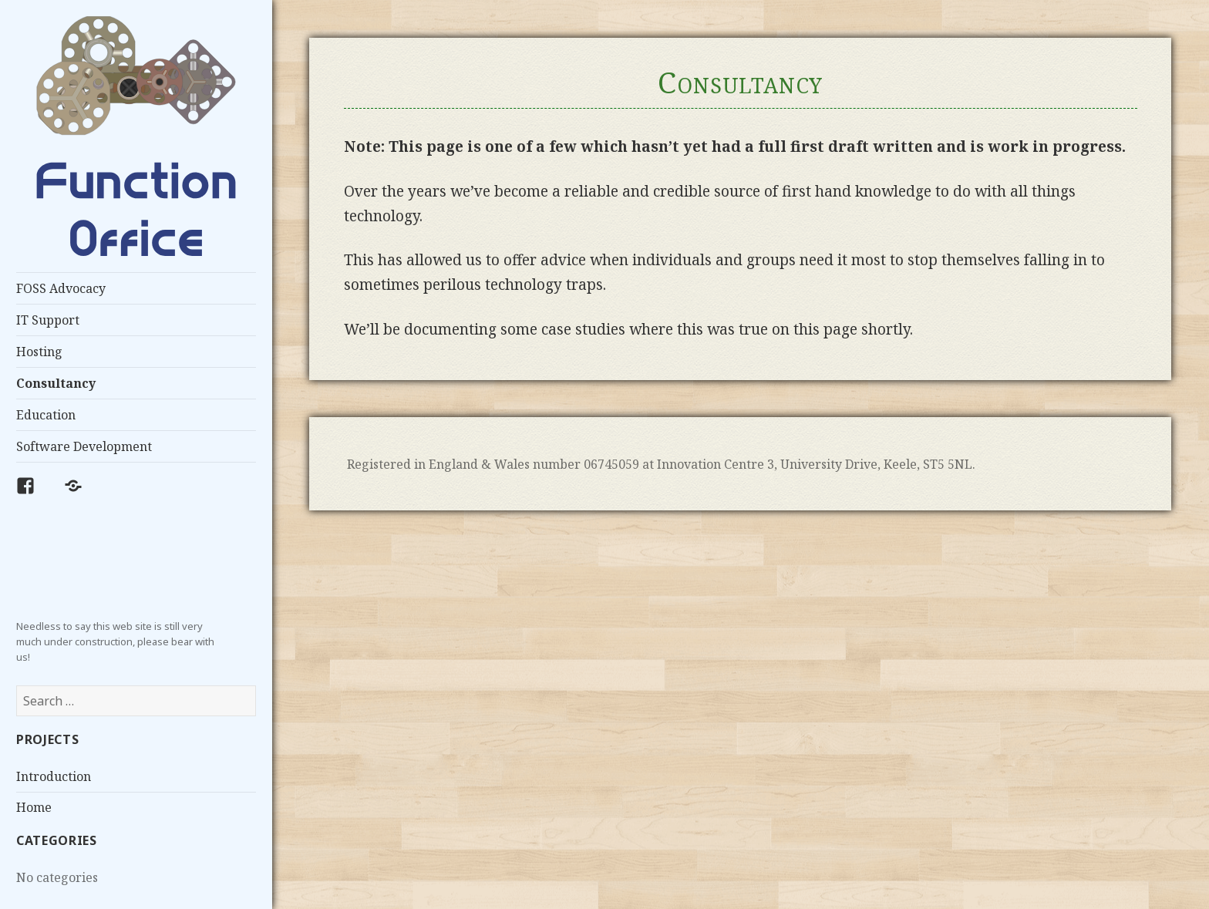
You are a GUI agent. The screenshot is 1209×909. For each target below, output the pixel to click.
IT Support (47, 319)
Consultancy (56, 383)
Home (34, 807)
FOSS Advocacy (61, 288)
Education (46, 414)
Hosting (39, 351)
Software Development (84, 446)
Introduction (53, 776)
